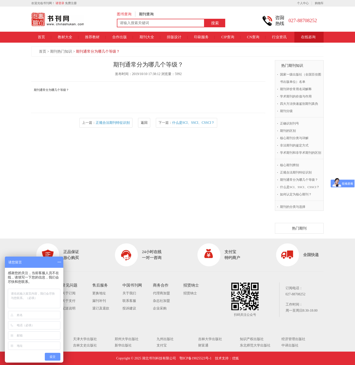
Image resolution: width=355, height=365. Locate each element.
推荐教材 (92, 37)
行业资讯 (279, 37)
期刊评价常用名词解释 (296, 89)
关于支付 (68, 301)
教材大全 (65, 37)
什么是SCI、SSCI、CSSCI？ (193, 123)
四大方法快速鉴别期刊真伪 (299, 104)
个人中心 (303, 3)
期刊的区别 (288, 131)
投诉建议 (129, 308)
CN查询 (253, 37)
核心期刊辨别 (289, 165)
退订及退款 (100, 308)
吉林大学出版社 (210, 339)
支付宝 (162, 345)
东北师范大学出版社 (255, 345)
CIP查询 (227, 37)
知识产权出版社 (252, 339)
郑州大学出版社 (127, 339)
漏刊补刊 (99, 301)
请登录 (60, 3)
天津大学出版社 (85, 339)
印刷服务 (201, 37)
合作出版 (119, 37)
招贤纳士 (190, 293)
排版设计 (174, 37)
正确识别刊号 (289, 123)
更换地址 (99, 293)
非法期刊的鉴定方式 (294, 145)
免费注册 (71, 3)
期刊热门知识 (61, 51)
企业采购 (160, 308)
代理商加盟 (161, 293)
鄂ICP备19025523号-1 (195, 358)
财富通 (203, 345)
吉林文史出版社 (85, 345)
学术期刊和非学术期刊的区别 (300, 152)
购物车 (319, 3)
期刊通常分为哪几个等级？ (98, 51)
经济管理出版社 (293, 339)
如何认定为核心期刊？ (296, 194)
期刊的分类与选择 (292, 207)
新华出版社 (123, 345)
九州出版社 (165, 339)
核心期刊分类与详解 (294, 138)
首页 (41, 37)
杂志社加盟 (161, 301)
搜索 (215, 23)
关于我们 (129, 293)
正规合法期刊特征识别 (113, 123)
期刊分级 (286, 111)
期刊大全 (147, 37)
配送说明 (68, 308)
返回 (144, 123)
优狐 (235, 358)
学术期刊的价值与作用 (296, 96)
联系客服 (129, 301)
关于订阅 (68, 293)
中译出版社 (290, 345)
